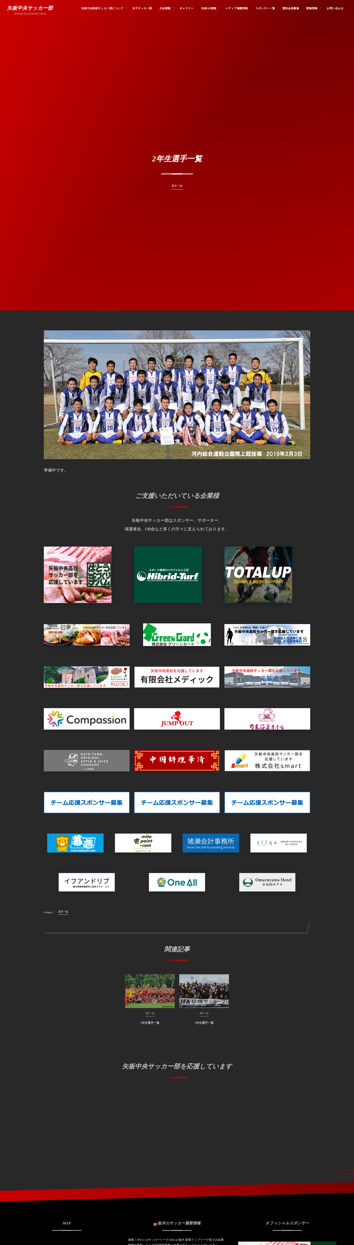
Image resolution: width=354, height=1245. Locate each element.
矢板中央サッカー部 (30, 8)
